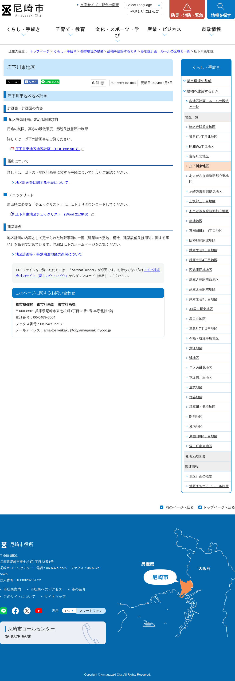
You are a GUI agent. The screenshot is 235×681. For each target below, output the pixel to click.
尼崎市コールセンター (31, 628)
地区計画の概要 (200, 476)
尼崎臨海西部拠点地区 (205, 191)
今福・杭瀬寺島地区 (204, 338)
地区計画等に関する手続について (41, 182)
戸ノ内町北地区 (200, 368)
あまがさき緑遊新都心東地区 (209, 178)
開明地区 (195, 416)
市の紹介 (79, 589)
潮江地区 (195, 348)
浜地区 (194, 358)
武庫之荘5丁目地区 (203, 299)
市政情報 (211, 29)
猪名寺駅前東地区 (202, 127)
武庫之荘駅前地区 (202, 289)
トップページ (40, 51)
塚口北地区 (197, 319)
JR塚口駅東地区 (201, 309)
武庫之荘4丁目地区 (203, 260)
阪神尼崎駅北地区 (202, 240)
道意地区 (195, 387)
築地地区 (195, 221)
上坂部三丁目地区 (202, 201)
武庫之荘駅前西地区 (204, 279)
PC (67, 611)
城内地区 (195, 426)
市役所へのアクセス (46, 589)
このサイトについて (19, 596)
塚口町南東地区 (200, 446)
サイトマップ (55, 596)
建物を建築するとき (122, 51)
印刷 (95, 83)
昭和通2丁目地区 (201, 146)
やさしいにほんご (144, 11)
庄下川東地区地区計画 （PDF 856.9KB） (49, 149)
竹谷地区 (195, 397)
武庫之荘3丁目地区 (203, 250)
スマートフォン (90, 611)
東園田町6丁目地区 (203, 436)
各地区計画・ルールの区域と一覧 (165, 51)
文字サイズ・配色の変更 (99, 5)
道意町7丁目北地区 (203, 137)
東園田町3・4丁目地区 (205, 230)
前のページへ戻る (180, 507)
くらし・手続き (23, 29)
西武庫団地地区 (200, 270)
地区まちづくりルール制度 (209, 486)
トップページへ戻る (219, 507)
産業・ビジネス (164, 29)
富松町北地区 (199, 156)
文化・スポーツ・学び (117, 32)
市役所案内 (12, 589)
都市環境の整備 (91, 51)
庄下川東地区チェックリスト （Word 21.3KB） (54, 214)
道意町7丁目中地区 (203, 328)
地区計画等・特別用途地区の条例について (48, 254)
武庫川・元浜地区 (202, 407)
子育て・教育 (70, 29)
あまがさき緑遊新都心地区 (209, 211)
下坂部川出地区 (200, 377)
